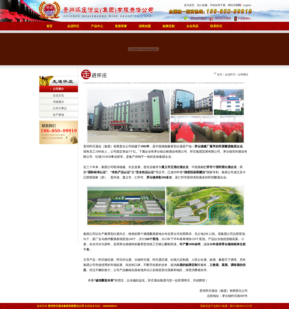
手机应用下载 (217, 5)
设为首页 (189, 5)
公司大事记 (60, 108)
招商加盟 (145, 26)
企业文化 (58, 95)
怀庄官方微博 (223, 18)
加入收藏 (202, 5)
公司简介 (58, 89)
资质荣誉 (121, 26)
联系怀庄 (216, 26)
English (247, 5)
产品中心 (97, 26)
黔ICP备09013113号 (241, 305)
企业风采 (192, 26)
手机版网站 (244, 18)
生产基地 (58, 114)
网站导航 (233, 5)
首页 (49, 26)
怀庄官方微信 (198, 18)
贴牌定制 (169, 26)
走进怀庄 (73, 26)
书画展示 (58, 101)
